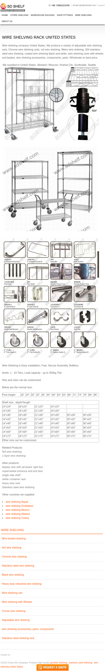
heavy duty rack (11, 483)
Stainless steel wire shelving (18, 487)
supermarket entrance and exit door (22, 471)
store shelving (19, 15)
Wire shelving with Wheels (17, 602)
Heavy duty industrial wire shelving (22, 583)
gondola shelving (58, 662)
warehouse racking (43, 15)
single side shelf (11, 475)
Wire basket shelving (14, 538)
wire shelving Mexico (18, 510)
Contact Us (5, 655)
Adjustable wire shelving (16, 620)
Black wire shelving (13, 574)
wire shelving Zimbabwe (19, 505)
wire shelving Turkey (17, 518)
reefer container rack (14, 479)
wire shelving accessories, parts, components (28, 629)
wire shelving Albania (18, 514)
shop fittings (65, 15)
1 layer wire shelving (14, 455)
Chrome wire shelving (14, 556)
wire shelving (83, 15)
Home (5, 15)
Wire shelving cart (12, 592)
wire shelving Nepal (17, 501)
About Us (7, 21)
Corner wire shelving (14, 611)
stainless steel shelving (80, 662)
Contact (101, 5)
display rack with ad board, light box (22, 467)
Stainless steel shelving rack (18, 638)
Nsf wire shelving (12, 451)
